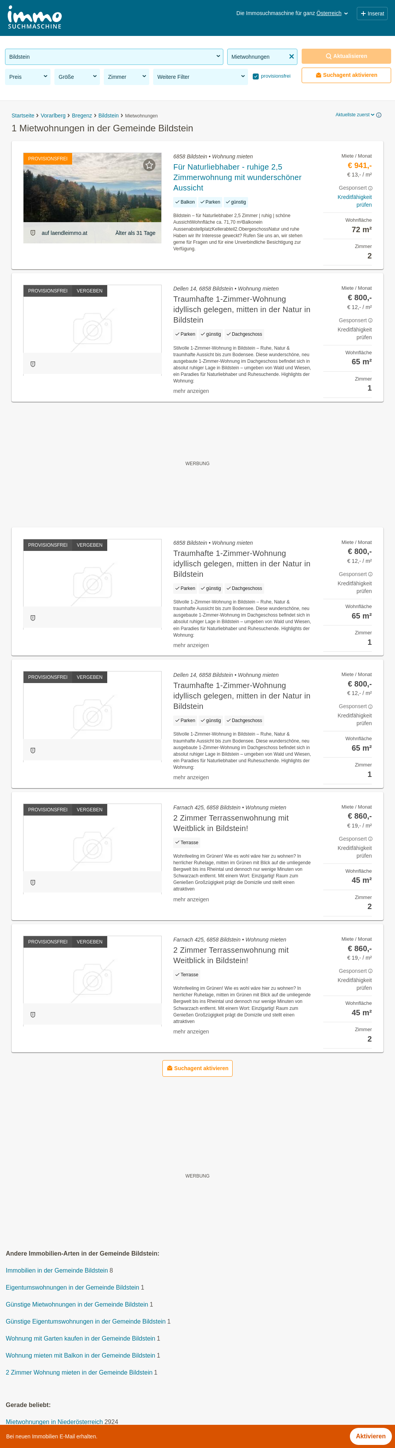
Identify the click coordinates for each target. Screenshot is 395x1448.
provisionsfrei (275, 76)
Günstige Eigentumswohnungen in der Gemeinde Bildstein (85, 1322)
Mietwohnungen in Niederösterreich (54, 1422)
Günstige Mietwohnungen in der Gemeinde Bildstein (77, 1305)
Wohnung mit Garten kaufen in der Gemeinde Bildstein (80, 1339)
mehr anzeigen (191, 391)
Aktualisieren (346, 56)
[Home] (35, 18)
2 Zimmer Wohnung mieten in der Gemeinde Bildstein (79, 1373)
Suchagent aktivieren (347, 75)
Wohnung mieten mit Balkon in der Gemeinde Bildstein (80, 1356)
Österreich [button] (333, 13)
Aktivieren (371, 1436)
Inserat (372, 13)
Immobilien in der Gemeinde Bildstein (57, 1271)
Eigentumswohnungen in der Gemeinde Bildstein (72, 1288)
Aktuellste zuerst (356, 115)
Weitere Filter (201, 76)
